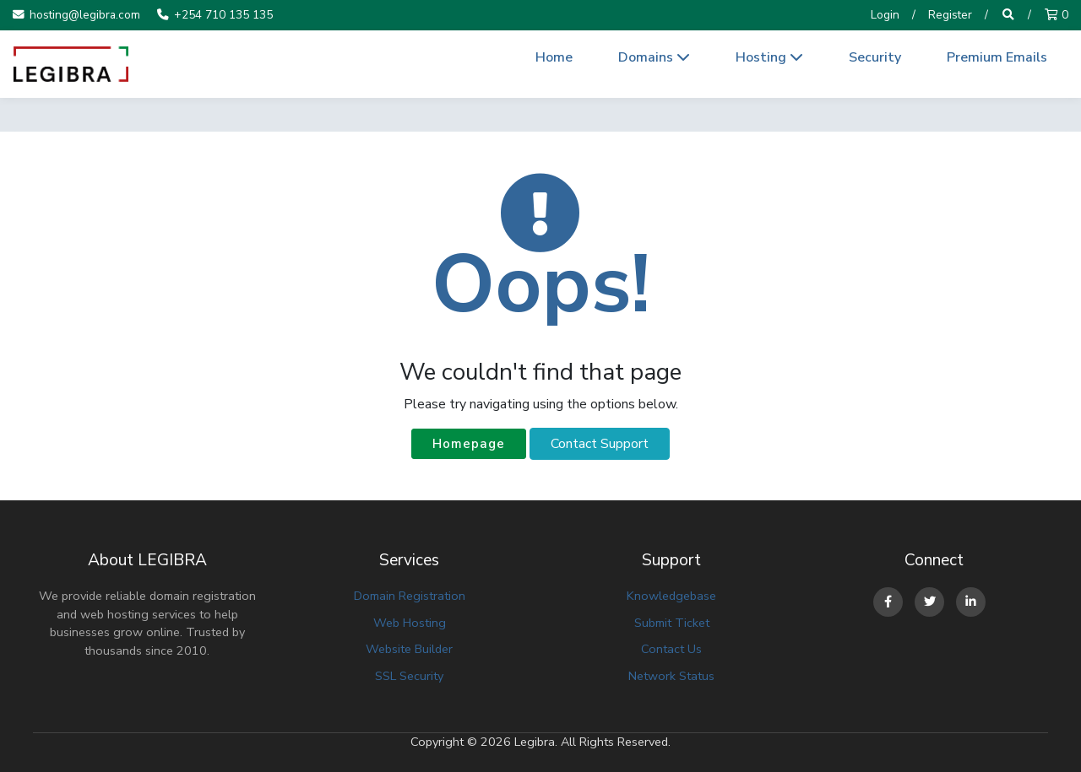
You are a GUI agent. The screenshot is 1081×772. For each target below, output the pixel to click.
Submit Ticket (671, 622)
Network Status (671, 675)
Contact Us (671, 648)
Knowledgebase (671, 595)
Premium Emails (997, 57)
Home (554, 57)
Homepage (468, 443)
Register (950, 15)
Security (875, 57)
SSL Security (409, 675)
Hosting (769, 57)
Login (885, 15)
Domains (654, 57)
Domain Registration (409, 595)
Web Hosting (409, 622)
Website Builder (409, 648)
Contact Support (600, 444)
